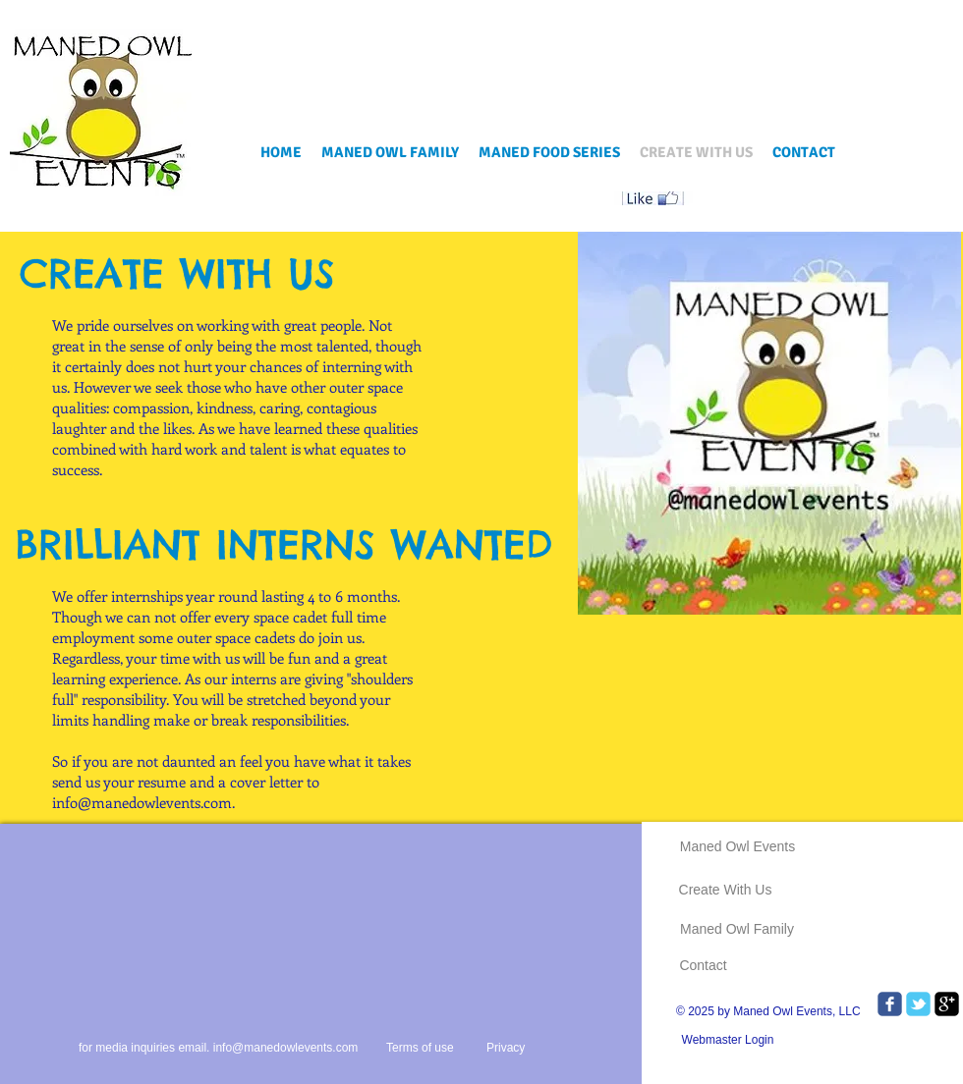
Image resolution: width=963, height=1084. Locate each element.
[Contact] (703, 965)
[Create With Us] (725, 890)
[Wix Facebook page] (890, 1004)
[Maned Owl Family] (737, 930)
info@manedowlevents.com (142, 802)
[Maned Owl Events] (737, 847)
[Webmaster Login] (727, 1040)
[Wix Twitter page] (918, 1004)
